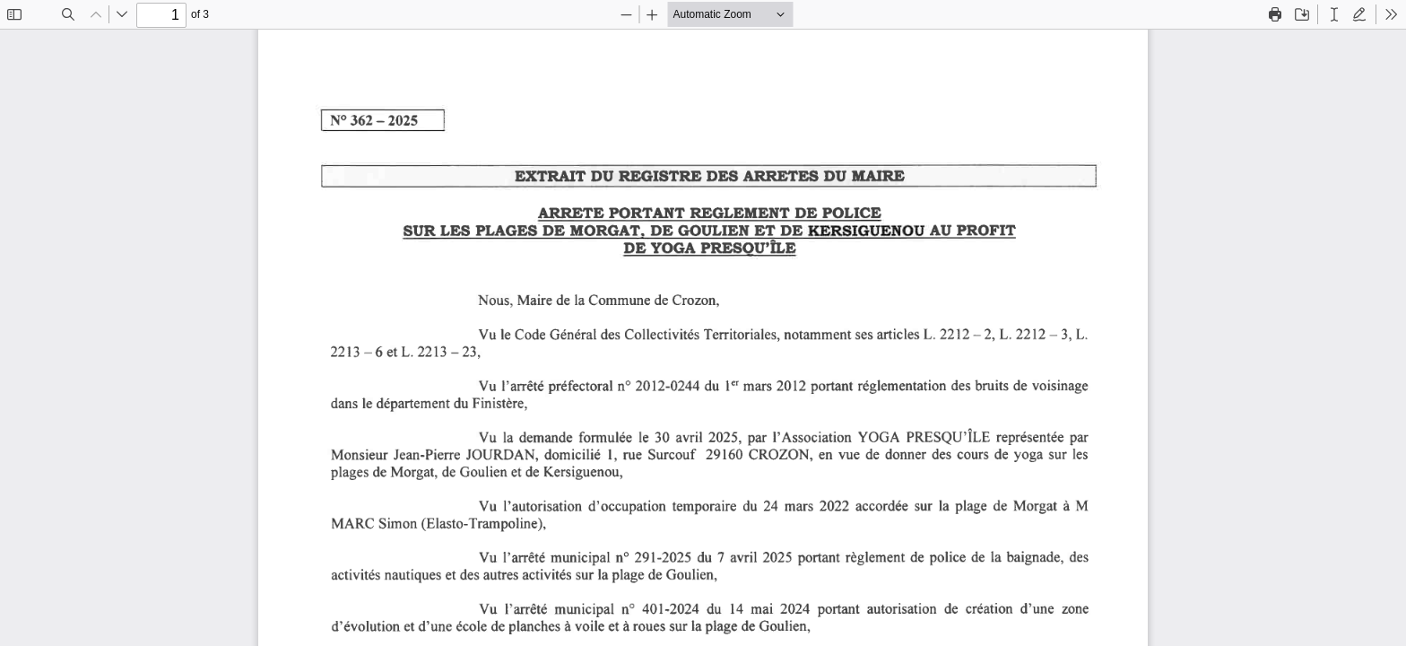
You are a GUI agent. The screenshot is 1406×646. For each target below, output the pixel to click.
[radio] (1334, 14)
